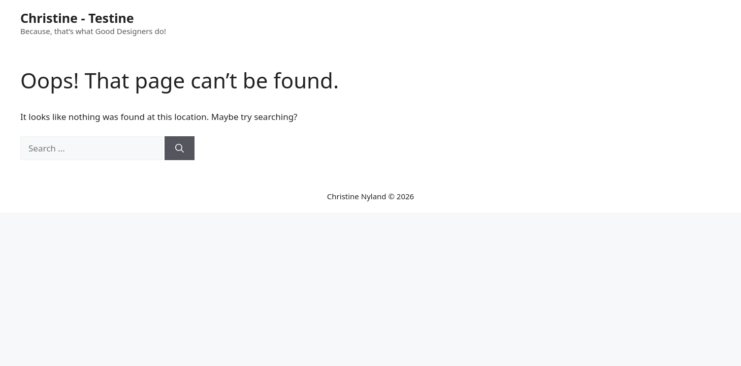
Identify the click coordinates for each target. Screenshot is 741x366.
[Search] (180, 148)
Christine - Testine (77, 17)
